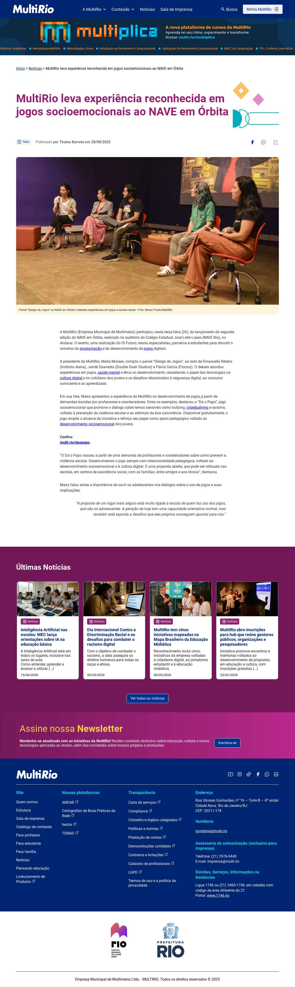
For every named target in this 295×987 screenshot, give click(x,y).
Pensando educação (32, 868)
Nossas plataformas (81, 792)
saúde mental (109, 372)
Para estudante (28, 843)
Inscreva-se (227, 743)
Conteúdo (123, 9)
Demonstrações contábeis (151, 846)
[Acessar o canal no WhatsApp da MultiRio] (267, 774)
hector (69, 824)
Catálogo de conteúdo (34, 827)
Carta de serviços (144, 802)
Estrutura (23, 810)
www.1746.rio (218, 895)
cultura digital (71, 378)
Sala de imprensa (30, 818)
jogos (149, 348)
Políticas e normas (145, 828)
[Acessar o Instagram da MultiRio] (239, 774)
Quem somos (27, 802)
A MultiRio (94, 9)
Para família (26, 852)
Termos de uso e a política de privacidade (152, 883)
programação (91, 348)
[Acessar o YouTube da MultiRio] (230, 774)
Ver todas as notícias (147, 698)
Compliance (140, 811)
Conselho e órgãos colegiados (155, 819)
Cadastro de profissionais (151, 863)
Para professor (28, 835)
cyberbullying (197, 407)
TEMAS (70, 833)
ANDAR (70, 802)
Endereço (204, 792)
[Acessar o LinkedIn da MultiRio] (276, 774)
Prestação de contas (147, 837)
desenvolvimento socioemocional (87, 424)
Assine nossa (71, 728)
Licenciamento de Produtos (30, 879)
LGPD (135, 872)
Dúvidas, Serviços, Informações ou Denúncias (227, 874)
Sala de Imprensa (176, 9)
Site (20, 792)
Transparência (141, 792)
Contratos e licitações (148, 854)
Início (20, 68)
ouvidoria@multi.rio (211, 831)
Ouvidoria (204, 821)
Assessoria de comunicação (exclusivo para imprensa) (236, 846)
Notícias (147, 9)
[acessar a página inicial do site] (33, 9)
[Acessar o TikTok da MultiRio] (249, 774)
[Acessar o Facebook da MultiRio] (258, 774)
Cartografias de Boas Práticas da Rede (88, 813)
